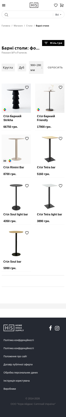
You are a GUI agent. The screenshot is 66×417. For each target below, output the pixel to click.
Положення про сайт (15, 356)
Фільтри (53, 43)
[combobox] (58, 14)
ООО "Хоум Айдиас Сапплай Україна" (33, 404)
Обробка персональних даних (21, 372)
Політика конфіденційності (19, 340)
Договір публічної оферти (18, 364)
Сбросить (55, 67)
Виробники (10, 388)
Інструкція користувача (17, 380)
